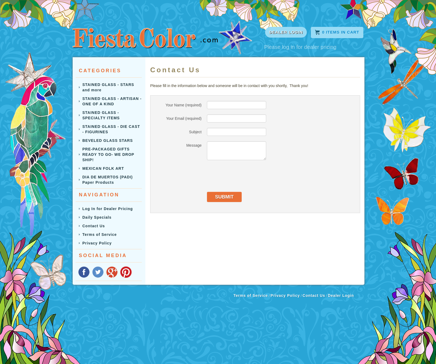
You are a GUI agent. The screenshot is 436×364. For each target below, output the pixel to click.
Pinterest (126, 272)
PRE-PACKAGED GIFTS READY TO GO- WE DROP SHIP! (108, 154)
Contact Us (93, 226)
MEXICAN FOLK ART (103, 168)
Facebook (84, 272)
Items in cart (337, 32)
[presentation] (248, 175)
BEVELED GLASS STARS (107, 140)
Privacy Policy (97, 243)
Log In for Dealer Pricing (107, 209)
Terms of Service (99, 234)
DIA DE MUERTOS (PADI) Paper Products (107, 180)
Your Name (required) (184, 105)
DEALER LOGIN (286, 32)
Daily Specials (96, 217)
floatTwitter (98, 272)
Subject (195, 132)
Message (194, 145)
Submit (224, 197)
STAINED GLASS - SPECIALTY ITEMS (101, 115)
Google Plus (112, 272)
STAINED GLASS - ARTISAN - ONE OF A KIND (112, 101)
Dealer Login (341, 295)
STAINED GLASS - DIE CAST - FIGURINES (111, 129)
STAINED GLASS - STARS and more (108, 87)
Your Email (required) (184, 118)
